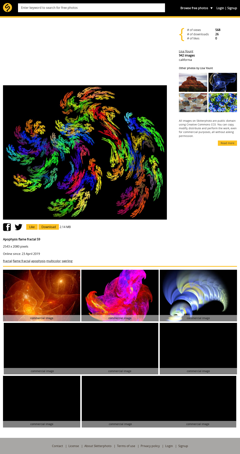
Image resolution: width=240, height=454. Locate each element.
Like (32, 227)
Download (48, 227)
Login (220, 8)
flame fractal (21, 261)
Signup (232, 8)
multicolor (53, 261)
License (73, 446)
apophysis (38, 261)
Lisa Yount (186, 51)
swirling (67, 261)
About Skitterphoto (98, 446)
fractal (7, 261)
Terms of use (126, 446)
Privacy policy (150, 446)
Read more (227, 143)
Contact (57, 446)
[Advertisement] (85, 53)
